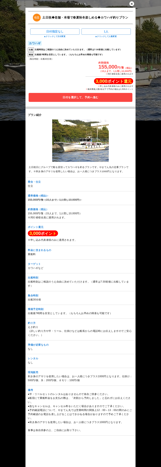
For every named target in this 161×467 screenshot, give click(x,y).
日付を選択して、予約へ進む (80, 97)
